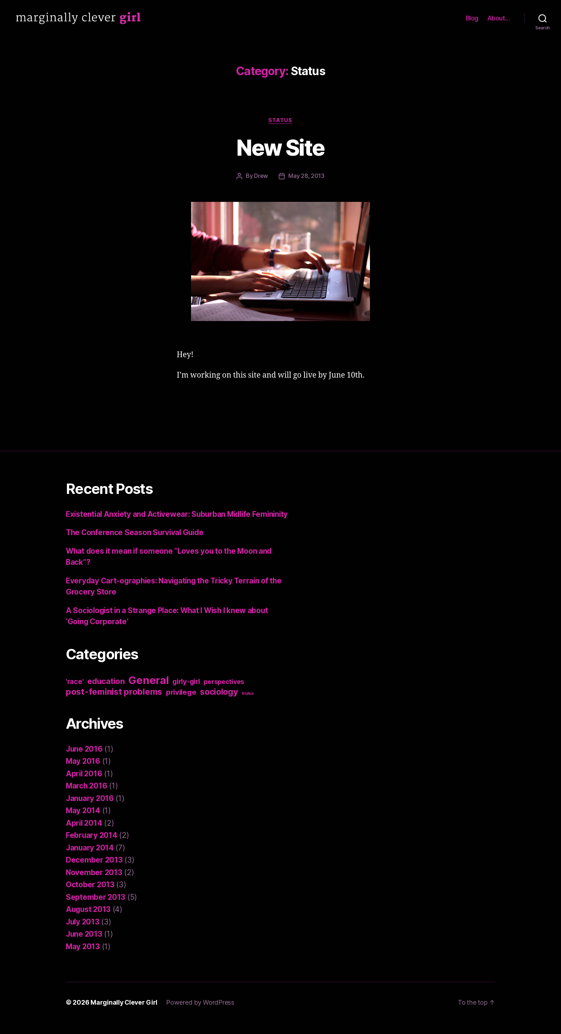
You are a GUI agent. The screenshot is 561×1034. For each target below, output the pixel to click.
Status (280, 120)
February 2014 (92, 846)
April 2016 (84, 784)
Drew (261, 176)
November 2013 (94, 883)
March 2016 (87, 797)
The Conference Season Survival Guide (136, 543)
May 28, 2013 (306, 176)
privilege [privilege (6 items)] (181, 703)
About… (498, 18)
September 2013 (96, 908)
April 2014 (84, 834)
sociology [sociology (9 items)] (219, 703)
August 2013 (89, 920)
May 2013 (83, 957)
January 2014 (90, 858)
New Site (280, 147)
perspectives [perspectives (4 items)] (224, 692)
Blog (472, 18)
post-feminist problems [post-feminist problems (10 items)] (114, 703)
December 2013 (94, 871)
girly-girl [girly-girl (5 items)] (186, 692)
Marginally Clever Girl (124, 1014)
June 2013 (84, 945)
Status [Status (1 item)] (248, 704)
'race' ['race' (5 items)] (74, 692)
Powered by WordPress (201, 1014)
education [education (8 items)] (106, 692)
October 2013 (90, 896)
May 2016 (83, 772)
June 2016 (85, 760)
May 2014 (83, 821)
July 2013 (83, 932)
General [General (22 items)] (148, 691)
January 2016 (90, 809)
